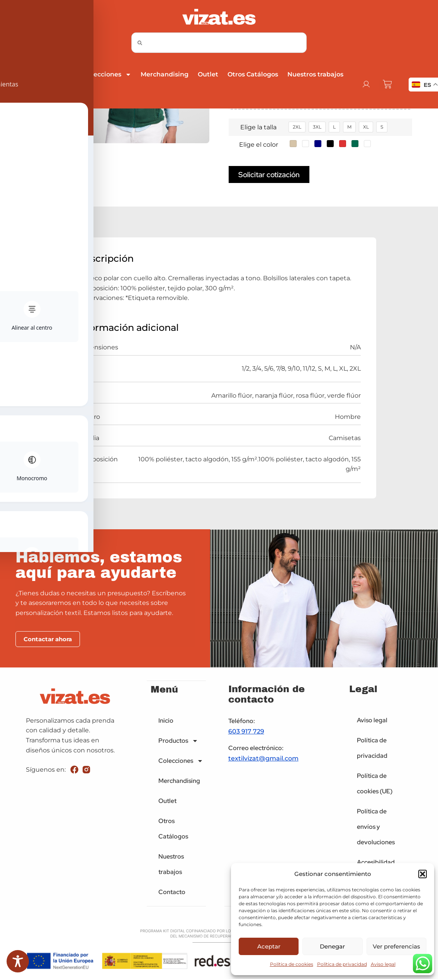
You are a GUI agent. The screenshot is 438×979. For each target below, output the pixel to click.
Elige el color (258, 144)
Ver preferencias (396, 946)
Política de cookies (291, 964)
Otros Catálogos (252, 74)
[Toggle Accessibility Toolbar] (18, 961)
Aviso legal (383, 964)
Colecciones (107, 74)
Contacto (19, 94)
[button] (422, 874)
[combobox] (219, 42)
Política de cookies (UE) (374, 784)
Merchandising (164, 74)
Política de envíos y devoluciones (376, 827)
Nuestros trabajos (315, 74)
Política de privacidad (342, 964)
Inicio (13, 74)
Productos (52, 74)
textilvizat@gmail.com (263, 759)
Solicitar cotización (269, 175)
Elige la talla (258, 127)
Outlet (208, 74)
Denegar (332, 946)
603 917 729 (246, 732)
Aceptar (268, 946)
